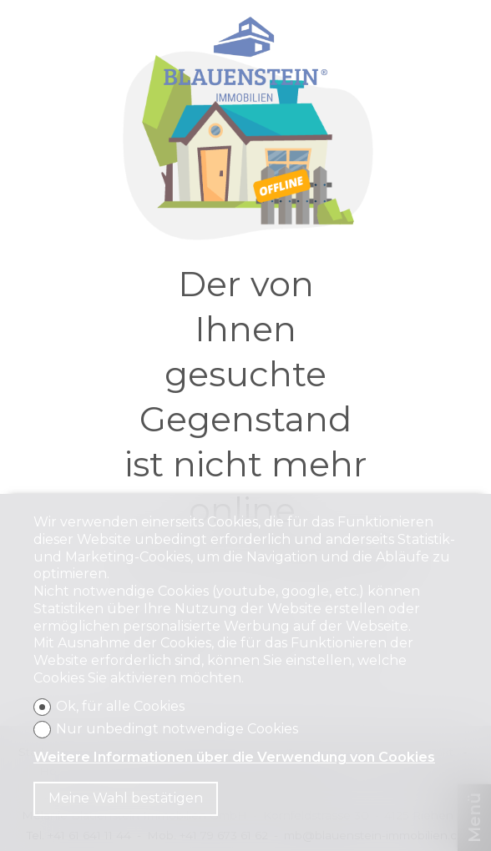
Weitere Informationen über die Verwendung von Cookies (234, 757)
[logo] (245, 59)
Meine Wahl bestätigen (125, 798)
